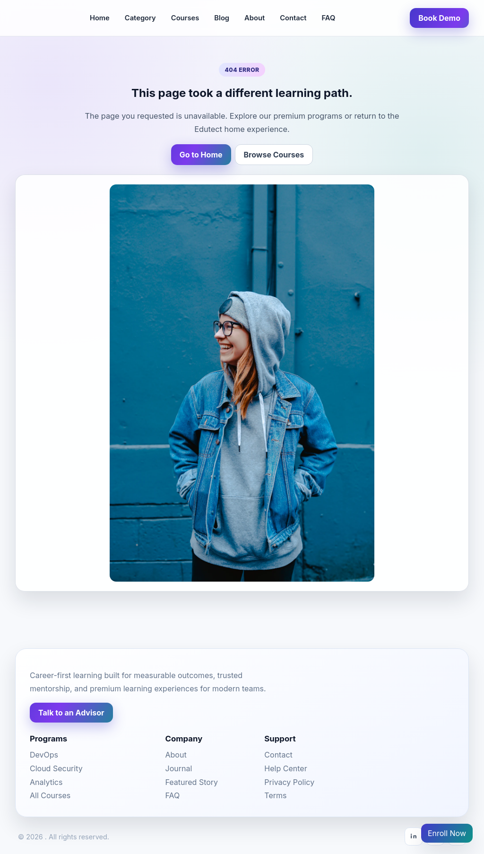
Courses (185, 18)
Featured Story (191, 782)
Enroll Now (447, 833)
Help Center (285, 768)
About (254, 18)
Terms (275, 795)
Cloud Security (56, 768)
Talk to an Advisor (71, 712)
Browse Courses (274, 154)
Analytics (46, 782)
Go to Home (201, 154)
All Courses (50, 795)
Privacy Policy (289, 782)
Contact (293, 18)
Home (100, 18)
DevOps (44, 754)
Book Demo (439, 18)
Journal (178, 768)
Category (140, 18)
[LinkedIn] (414, 836)
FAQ (328, 18)
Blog (221, 18)
